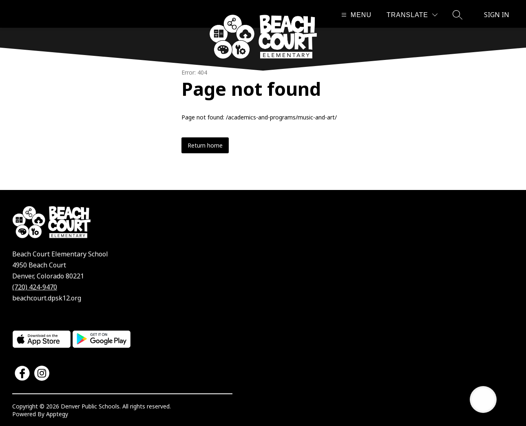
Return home (205, 145)
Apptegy (57, 414)
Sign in (496, 14)
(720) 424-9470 (34, 287)
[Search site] (457, 15)
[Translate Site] (412, 15)
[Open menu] (355, 15)
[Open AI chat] (483, 399)
